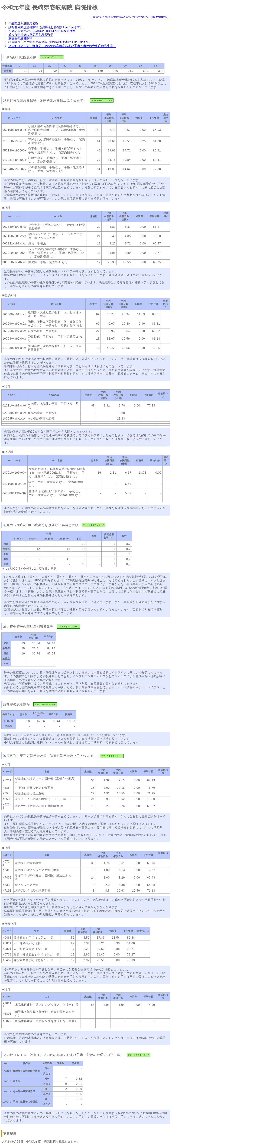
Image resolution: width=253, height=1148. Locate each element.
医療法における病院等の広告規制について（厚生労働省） (131, 16)
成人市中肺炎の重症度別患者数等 (30, 34)
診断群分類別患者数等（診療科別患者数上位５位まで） (45, 27)
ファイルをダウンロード (51, 57)
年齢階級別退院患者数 (23, 23)
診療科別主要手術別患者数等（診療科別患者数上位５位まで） (50, 42)
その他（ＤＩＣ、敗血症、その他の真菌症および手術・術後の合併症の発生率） (62, 45)
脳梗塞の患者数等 (20, 38)
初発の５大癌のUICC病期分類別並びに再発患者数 (42, 30)
